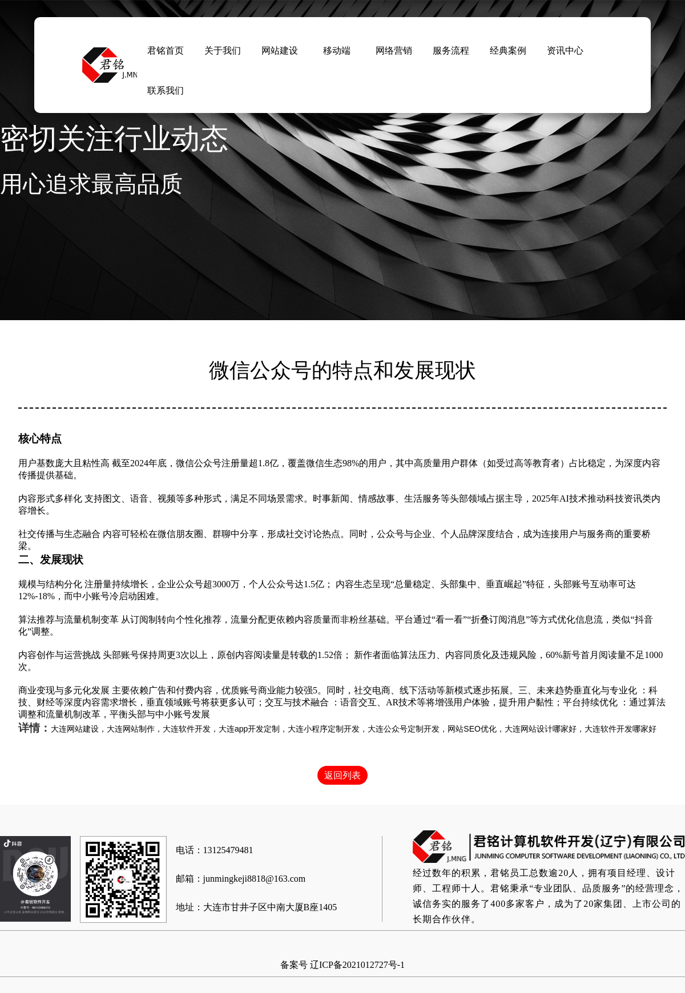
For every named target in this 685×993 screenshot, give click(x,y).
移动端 (336, 50)
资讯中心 (565, 50)
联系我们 (165, 90)
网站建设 (279, 50)
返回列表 (342, 775)
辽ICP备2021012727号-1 (357, 965)
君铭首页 (165, 50)
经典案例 (508, 50)
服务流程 (451, 50)
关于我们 (222, 50)
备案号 (294, 965)
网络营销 (394, 50)
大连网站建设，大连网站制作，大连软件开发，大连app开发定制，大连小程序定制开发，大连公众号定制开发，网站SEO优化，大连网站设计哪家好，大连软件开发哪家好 (353, 728)
